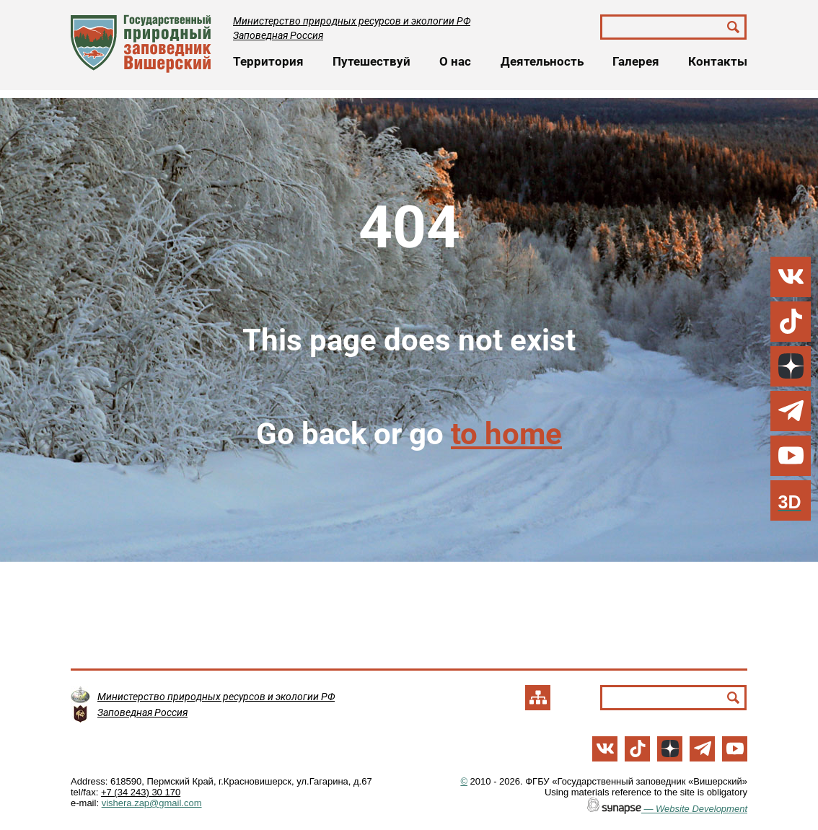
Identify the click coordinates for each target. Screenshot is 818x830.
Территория (268, 61)
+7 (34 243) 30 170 (140, 792)
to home (506, 433)
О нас (455, 61)
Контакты (717, 61)
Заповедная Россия (278, 35)
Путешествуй (371, 61)
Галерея (635, 61)
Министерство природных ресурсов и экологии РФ (351, 21)
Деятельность (542, 61)
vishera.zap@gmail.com (152, 803)
